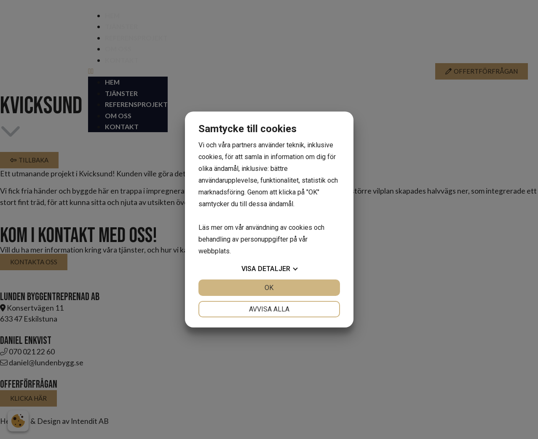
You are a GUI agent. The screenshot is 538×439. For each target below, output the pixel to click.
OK (269, 288)
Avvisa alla (269, 309)
